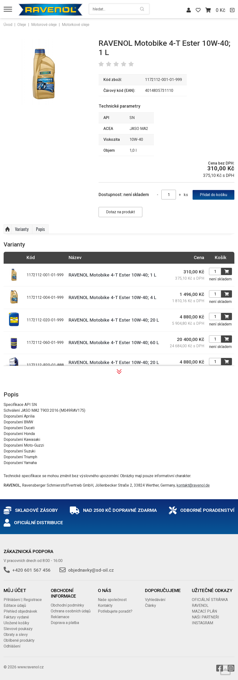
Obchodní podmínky (67, 605)
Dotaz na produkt (120, 212)
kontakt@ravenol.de (193, 485)
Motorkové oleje (75, 24)
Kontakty (105, 605)
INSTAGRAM (202, 623)
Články (150, 605)
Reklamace (60, 617)
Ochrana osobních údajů (71, 611)
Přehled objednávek (20, 611)
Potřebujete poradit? (115, 611)
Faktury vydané (16, 617)
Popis (40, 229)
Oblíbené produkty (19, 640)
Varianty (22, 229)
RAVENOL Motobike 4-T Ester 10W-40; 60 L (114, 342)
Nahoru (7, 229)
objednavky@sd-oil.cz (91, 570)
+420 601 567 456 (31, 570)
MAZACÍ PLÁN (204, 611)
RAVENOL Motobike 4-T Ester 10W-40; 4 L (112, 297)
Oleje (21, 24)
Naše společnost (112, 599)
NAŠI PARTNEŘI (205, 617)
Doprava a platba (65, 622)
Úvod (8, 24)
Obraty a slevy (16, 634)
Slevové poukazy (18, 628)
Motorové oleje (44, 24)
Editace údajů (15, 605)
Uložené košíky (16, 623)
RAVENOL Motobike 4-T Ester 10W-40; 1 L (112, 275)
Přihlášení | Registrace (23, 599)
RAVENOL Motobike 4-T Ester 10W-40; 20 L (114, 320)
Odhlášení (12, 646)
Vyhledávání (155, 599)
